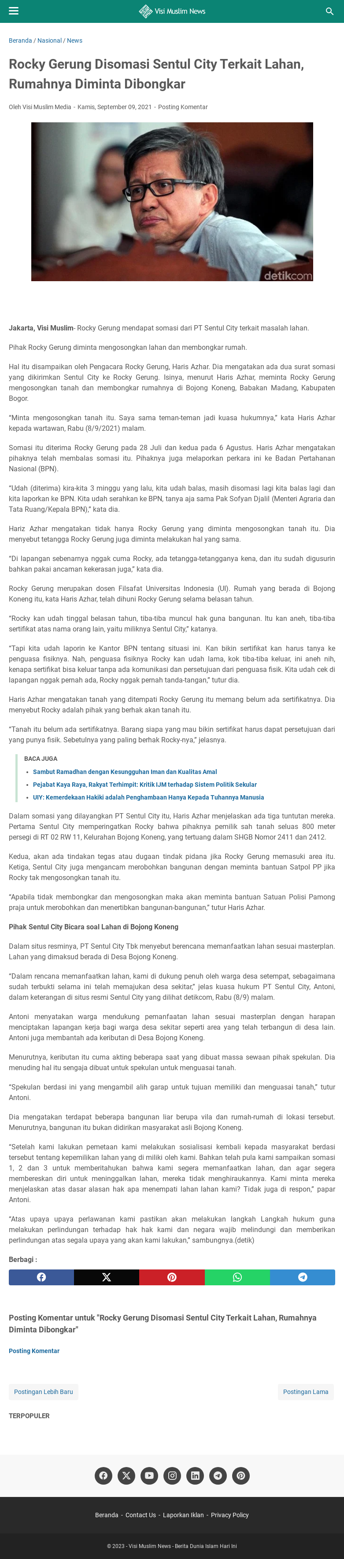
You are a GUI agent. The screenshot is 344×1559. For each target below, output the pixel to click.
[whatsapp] (237, 1277)
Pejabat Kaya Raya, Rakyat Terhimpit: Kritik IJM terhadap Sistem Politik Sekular (145, 784)
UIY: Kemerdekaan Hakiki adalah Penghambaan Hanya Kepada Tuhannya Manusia (148, 797)
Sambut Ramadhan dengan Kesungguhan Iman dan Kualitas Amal (125, 771)
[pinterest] (171, 1277)
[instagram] (172, 1476)
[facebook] (41, 1277)
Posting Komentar (183, 106)
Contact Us (141, 1515)
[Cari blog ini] (330, 11)
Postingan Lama (306, 1391)
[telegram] (302, 1277)
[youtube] (149, 1476)
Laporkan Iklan (183, 1515)
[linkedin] (195, 1476)
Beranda (106, 1515)
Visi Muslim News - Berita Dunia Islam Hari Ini (183, 1546)
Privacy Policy (230, 1515)
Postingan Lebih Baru (43, 1391)
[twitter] (106, 1277)
